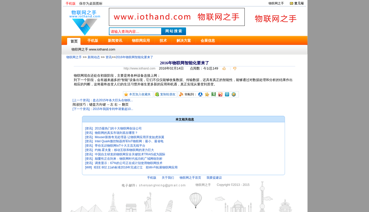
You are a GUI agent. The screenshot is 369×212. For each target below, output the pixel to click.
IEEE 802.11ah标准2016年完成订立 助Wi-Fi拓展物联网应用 (136, 167)
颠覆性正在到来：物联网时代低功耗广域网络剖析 (128, 158)
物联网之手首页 (190, 177)
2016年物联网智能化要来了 (134, 57)
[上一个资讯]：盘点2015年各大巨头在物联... (103, 100)
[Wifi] (88, 167)
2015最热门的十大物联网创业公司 (118, 128)
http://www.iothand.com (139, 68)
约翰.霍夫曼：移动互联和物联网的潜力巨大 (124, 150)
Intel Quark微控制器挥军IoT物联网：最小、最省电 (129, 141)
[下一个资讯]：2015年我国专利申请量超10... (103, 109)
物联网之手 (276, 3)
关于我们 (168, 177)
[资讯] (89, 128)
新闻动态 (94, 57)
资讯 (109, 57)
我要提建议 (214, 177)
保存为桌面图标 (90, 3)
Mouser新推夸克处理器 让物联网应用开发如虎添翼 (129, 137)
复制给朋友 (168, 94)
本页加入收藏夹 (140, 94)
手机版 (71, 3)
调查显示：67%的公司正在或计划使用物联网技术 (128, 163)
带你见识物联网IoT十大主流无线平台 (120, 145)
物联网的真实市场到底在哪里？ (116, 133)
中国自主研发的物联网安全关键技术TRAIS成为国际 (130, 154)
